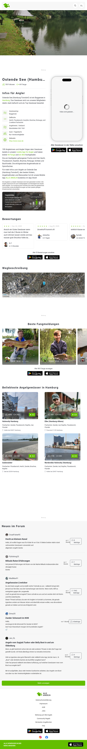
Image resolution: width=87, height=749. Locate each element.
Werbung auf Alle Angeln (43, 715)
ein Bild (22, 155)
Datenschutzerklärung (43, 700)
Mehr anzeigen (43, 683)
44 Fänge (11, 155)
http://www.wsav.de (16, 141)
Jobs (43, 711)
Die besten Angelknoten (43, 722)
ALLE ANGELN (11, 178)
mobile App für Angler (25, 152)
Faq (43, 726)
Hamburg (6, 100)
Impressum (43, 704)
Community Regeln (43, 718)
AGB (43, 707)
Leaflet (5, 294)
